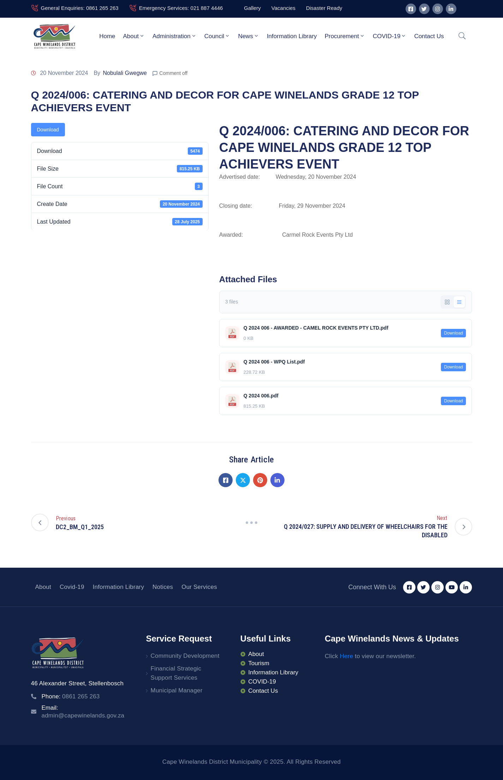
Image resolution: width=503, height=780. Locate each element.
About (134, 36)
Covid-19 (72, 587)
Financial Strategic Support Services (176, 673)
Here (346, 656)
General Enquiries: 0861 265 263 (80, 8)
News (248, 36)
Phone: (71, 696)
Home (107, 36)
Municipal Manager (177, 690)
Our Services (199, 587)
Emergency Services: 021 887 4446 (181, 8)
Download (48, 129)
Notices (162, 587)
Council (217, 36)
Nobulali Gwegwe (125, 73)
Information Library (292, 36)
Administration (174, 36)
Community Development (185, 655)
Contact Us (429, 36)
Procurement (345, 36)
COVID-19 (389, 36)
